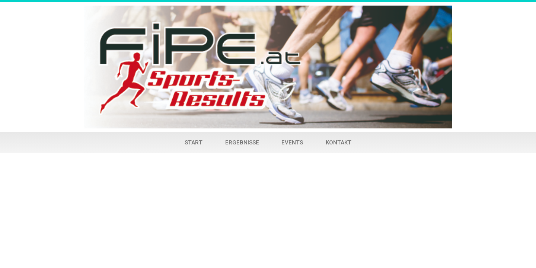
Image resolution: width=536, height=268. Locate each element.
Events (292, 142)
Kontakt (338, 142)
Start (193, 142)
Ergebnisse (242, 142)
